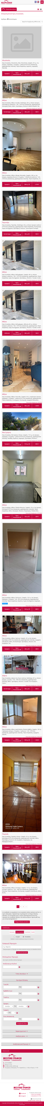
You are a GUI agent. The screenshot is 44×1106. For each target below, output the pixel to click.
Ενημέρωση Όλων (22, 1023)
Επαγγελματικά (20, 932)
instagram (22, 1096)
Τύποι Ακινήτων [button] (22, 974)
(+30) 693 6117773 (36, 1096)
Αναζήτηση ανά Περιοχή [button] (22, 1044)
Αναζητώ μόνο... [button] (22, 1036)
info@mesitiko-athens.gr (11, 1066)
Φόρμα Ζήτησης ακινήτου (22, 922)
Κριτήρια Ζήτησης (22, 980)
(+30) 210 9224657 (36, 1094)
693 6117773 (8, 1064)
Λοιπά (32, 932)
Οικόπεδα (27, 932)
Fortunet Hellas (33, 1103)
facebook (22, 1093)
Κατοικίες (12, 932)
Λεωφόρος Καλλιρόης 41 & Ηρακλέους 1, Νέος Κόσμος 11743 (21, 1067)
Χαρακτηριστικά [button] (22, 1031)
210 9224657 (8, 1062)
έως (20, 987)
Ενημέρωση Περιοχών (22, 952)
